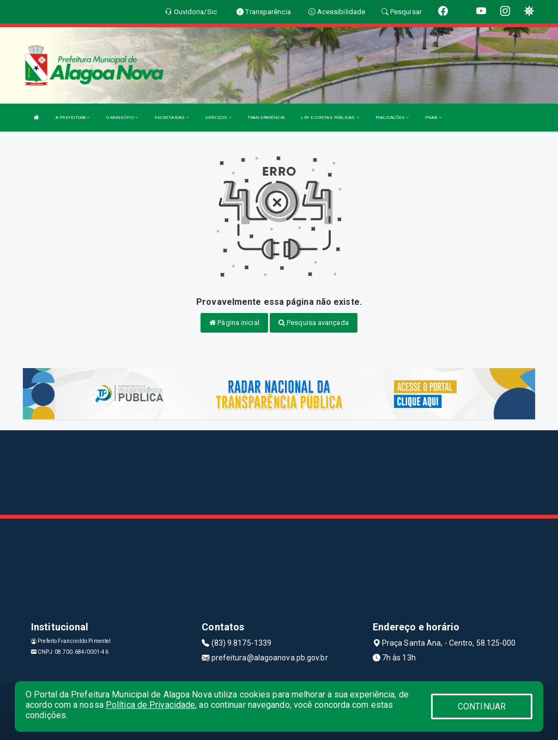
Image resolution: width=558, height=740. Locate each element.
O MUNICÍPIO (122, 117)
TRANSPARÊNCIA (265, 117)
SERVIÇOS (218, 117)
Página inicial (234, 322)
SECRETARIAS (171, 117)
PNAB (433, 117)
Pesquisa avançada (313, 322)
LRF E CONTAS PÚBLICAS (330, 117)
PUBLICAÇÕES (392, 117)
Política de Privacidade (150, 705)
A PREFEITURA (72, 117)
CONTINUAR (482, 706)
